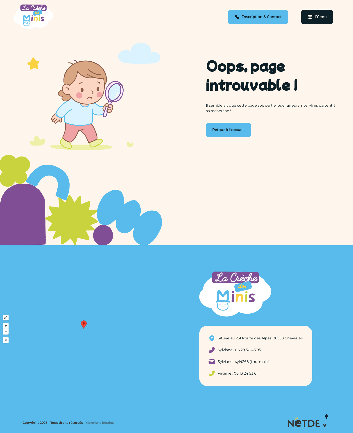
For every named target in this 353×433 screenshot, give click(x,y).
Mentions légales (100, 423)
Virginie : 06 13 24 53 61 (238, 373)
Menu (321, 17)
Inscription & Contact (262, 17)
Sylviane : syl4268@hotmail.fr (244, 361)
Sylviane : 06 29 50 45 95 (239, 350)
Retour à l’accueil (228, 130)
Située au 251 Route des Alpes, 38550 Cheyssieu (260, 338)
